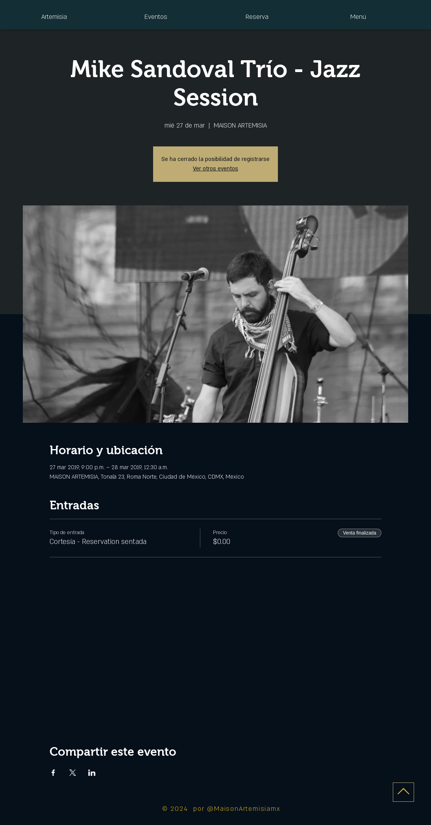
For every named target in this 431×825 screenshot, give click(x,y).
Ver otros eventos (215, 168)
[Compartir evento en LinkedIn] (92, 773)
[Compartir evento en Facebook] (53, 773)
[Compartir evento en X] (72, 773)
